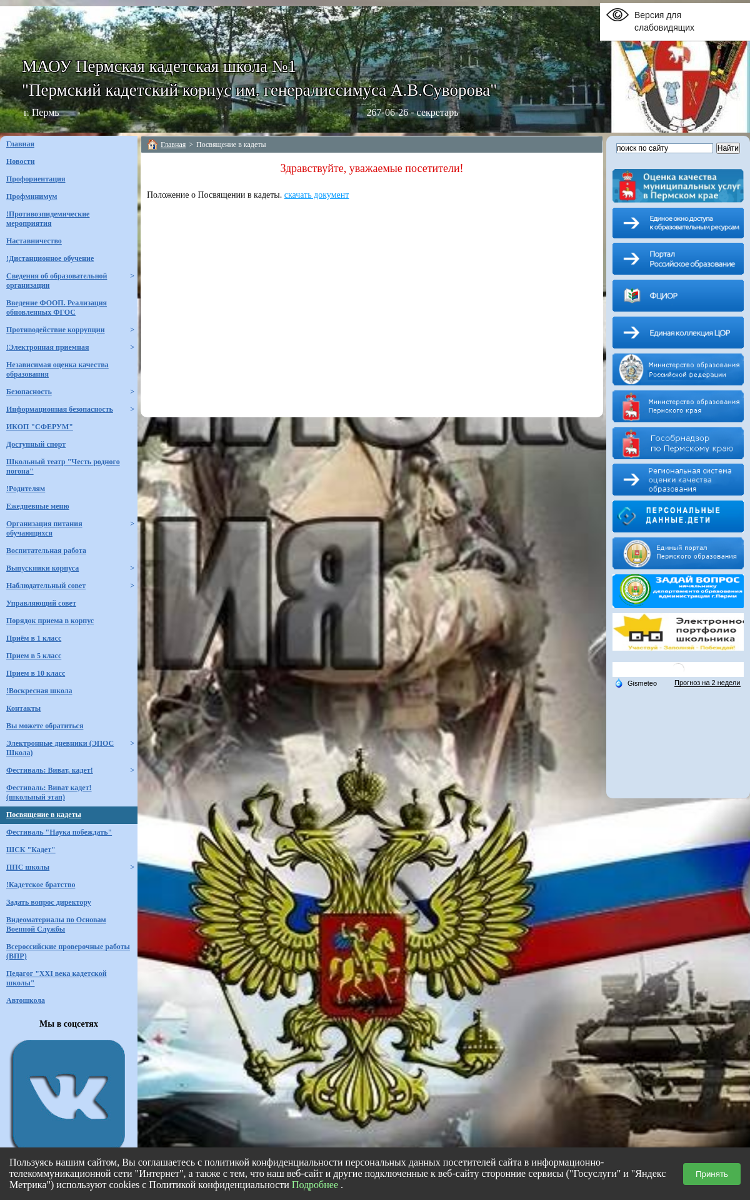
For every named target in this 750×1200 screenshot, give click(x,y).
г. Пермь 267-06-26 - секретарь (241, 112)
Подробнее (315, 1184)
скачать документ (316, 195)
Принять (712, 1174)
